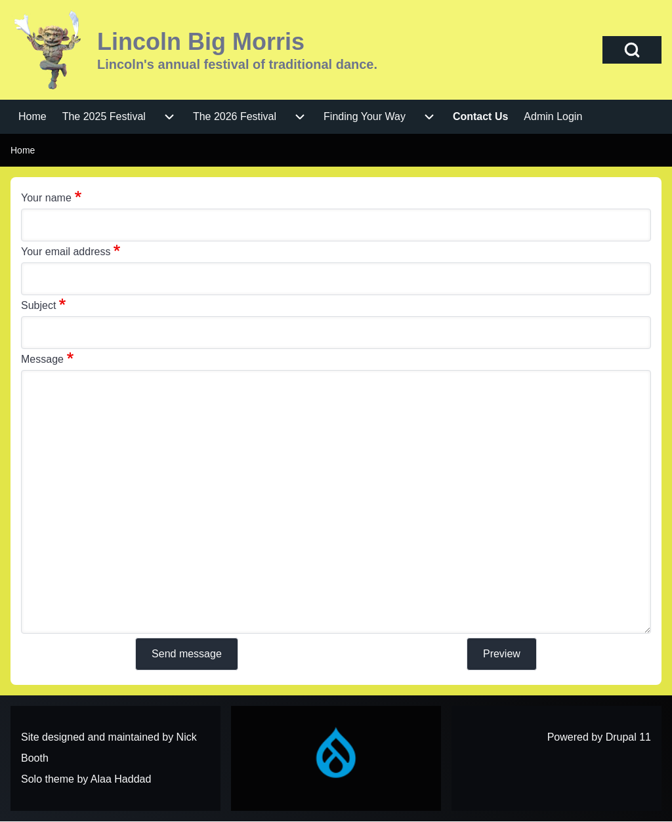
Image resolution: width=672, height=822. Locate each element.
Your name (46, 197)
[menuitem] (32, 117)
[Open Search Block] (632, 50)
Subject (38, 305)
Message (42, 359)
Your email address (65, 251)
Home (22, 150)
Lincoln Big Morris (200, 41)
